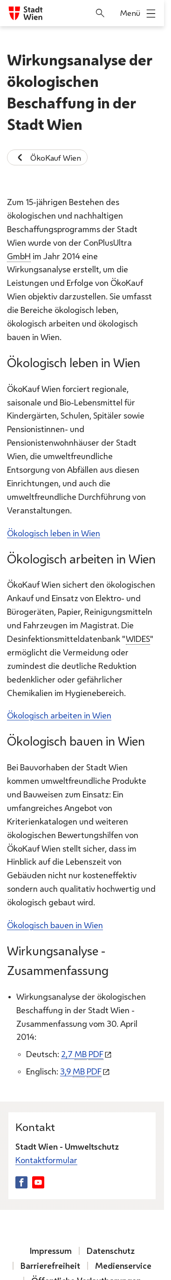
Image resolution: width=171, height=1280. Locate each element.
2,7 (82, 1054)
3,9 (81, 1071)
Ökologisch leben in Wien (53, 532)
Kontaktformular (46, 1160)
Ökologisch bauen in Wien (55, 925)
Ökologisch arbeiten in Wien (59, 715)
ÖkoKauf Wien (47, 157)
